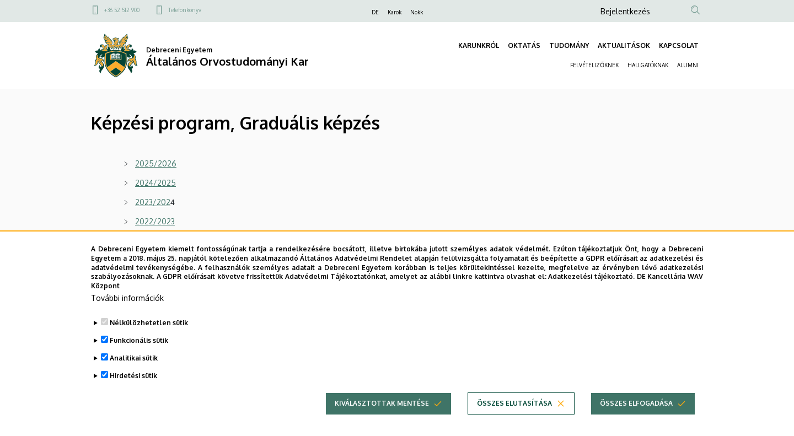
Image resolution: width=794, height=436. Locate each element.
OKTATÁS (524, 45)
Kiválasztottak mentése (382, 423)
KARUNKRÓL (478, 45)
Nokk (416, 12)
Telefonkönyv (184, 10)
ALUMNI (688, 65)
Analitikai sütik (134, 378)
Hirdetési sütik (133, 395)
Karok (394, 12)
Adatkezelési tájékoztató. (591, 297)
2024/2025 (155, 182)
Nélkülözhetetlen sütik (149, 342)
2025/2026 (155, 163)
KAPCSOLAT (679, 45)
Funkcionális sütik (139, 360)
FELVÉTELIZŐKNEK (594, 65)
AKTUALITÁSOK (624, 45)
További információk (127, 317)
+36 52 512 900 (122, 10)
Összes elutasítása (514, 423)
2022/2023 (155, 221)
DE (375, 12)
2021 (143, 240)
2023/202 (152, 202)
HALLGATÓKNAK (647, 65)
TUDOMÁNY (569, 45)
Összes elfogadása (636, 423)
